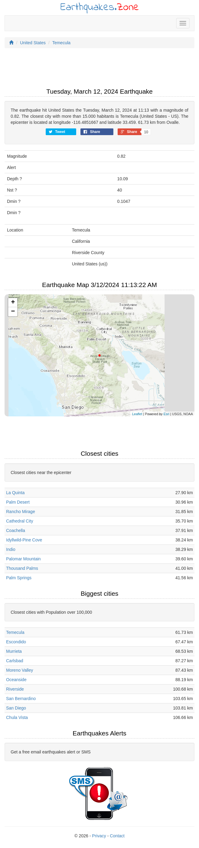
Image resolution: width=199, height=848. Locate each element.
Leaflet (137, 414)
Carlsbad (14, 660)
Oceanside (16, 679)
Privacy (99, 835)
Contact (117, 835)
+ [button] (13, 302)
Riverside (15, 689)
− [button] (13, 311)
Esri (166, 414)
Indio (10, 549)
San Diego (16, 708)
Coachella (15, 530)
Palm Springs (18, 577)
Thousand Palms (22, 568)
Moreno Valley (19, 670)
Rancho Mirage (20, 511)
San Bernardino (21, 698)
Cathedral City (19, 521)
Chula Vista (17, 717)
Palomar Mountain (23, 558)
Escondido (16, 641)
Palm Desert (18, 502)
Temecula (61, 42)
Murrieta (14, 651)
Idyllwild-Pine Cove (24, 539)
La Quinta (15, 492)
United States (33, 42)
